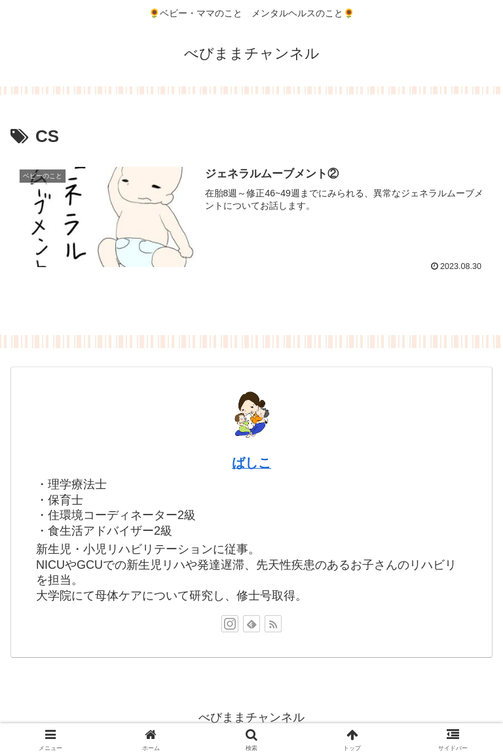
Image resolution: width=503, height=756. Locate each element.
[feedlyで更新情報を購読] (251, 623)
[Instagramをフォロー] (229, 623)
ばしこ (251, 463)
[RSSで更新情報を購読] (273, 623)
